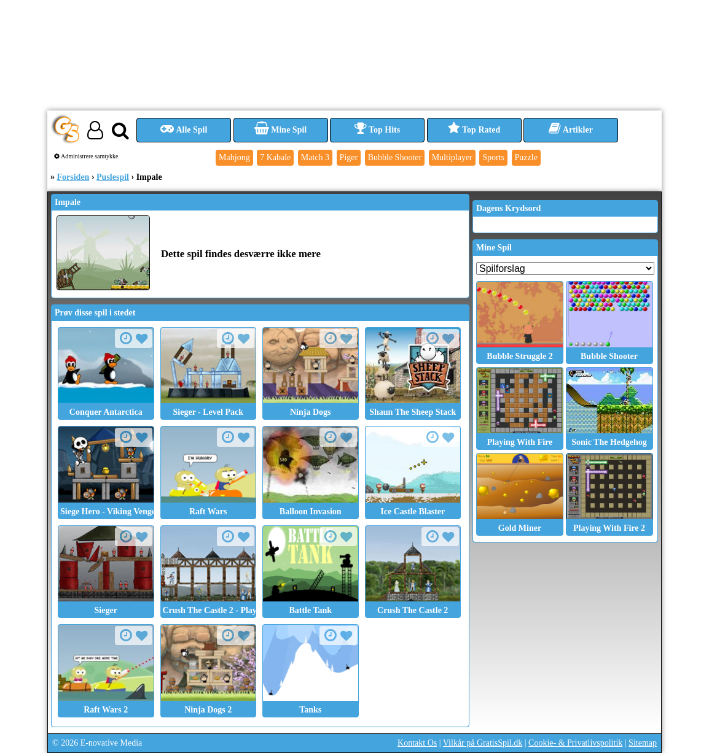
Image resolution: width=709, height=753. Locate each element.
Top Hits (377, 129)
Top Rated (474, 129)
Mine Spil (280, 129)
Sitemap (643, 742)
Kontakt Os (417, 742)
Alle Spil (184, 129)
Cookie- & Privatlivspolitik (575, 742)
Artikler (571, 129)
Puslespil (112, 177)
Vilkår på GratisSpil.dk (482, 742)
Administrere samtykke (86, 156)
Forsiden (73, 177)
